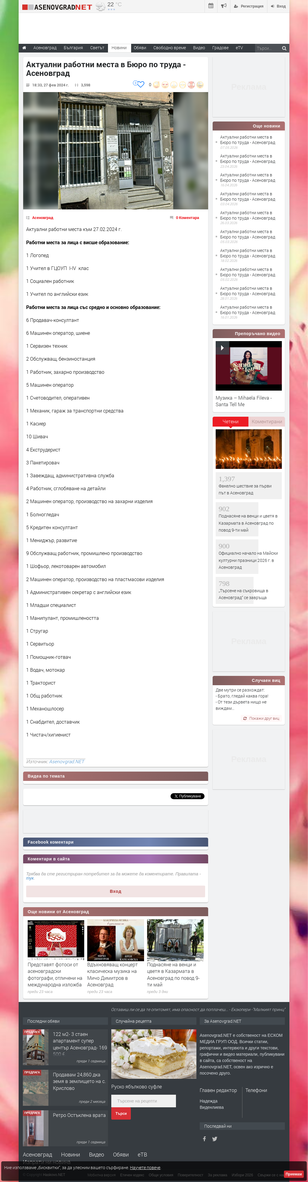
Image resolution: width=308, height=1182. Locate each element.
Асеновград (42, 217)
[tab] (231, 423)
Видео (96, 1154)
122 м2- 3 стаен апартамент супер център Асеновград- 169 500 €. (80, 1044)
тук (30, 878)
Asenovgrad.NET (66, 761)
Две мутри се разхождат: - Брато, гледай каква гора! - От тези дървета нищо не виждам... (242, 699)
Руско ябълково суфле (136, 1086)
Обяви (121, 1154)
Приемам (294, 1174)
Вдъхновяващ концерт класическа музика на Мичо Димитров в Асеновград (112, 974)
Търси (121, 1114)
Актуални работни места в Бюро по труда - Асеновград (247, 139)
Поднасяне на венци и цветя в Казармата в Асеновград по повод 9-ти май (173, 974)
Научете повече (145, 1167)
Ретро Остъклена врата (79, 1115)
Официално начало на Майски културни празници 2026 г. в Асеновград (248, 560)
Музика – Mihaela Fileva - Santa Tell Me (244, 400)
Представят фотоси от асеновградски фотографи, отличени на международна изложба (55, 974)
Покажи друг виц (261, 718)
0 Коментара (187, 217)
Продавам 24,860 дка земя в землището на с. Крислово (79, 1081)
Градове (220, 47)
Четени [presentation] (231, 421)
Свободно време (169, 47)
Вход (116, 891)
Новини (119, 47)
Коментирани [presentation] (267, 421)
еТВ (142, 1154)
